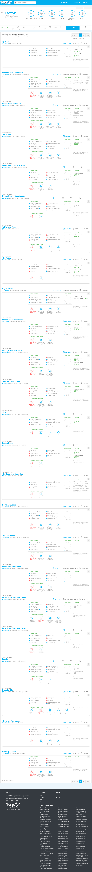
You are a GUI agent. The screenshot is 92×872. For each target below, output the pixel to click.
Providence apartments (81, 811)
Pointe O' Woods (9, 505)
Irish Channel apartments (63, 821)
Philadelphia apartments (63, 867)
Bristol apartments (44, 829)
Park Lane (6, 659)
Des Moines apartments (45, 856)
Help (41, 799)
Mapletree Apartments (11, 103)
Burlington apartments (45, 831)
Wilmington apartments (81, 862)
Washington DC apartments (82, 856)
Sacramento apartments (81, 819)
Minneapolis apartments (63, 848)
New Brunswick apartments (64, 856)
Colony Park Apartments (12, 350)
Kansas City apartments (63, 826)
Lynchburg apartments (63, 838)
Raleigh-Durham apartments (82, 812)
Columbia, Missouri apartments (47, 848)
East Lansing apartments (45, 862)
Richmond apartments (81, 816)
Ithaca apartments (62, 823)
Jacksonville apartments (63, 824)
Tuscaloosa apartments (81, 853)
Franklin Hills (7, 690)
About (41, 795)
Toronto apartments (80, 848)
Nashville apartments (62, 853)
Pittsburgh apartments (81, 807)
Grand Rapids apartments (46, 868)
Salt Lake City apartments (81, 821)
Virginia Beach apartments (82, 855)
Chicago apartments (44, 838)
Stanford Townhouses (11, 381)
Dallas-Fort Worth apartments (47, 853)
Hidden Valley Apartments (12, 319)
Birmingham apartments (45, 819)
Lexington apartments (63, 833)
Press (41, 801)
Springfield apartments (81, 836)
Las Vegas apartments (63, 829)
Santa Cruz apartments (81, 829)
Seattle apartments (80, 831)
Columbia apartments (45, 846)
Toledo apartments (80, 845)
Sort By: (75, 38)
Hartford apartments (62, 812)
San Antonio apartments (81, 823)
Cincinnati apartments (45, 840)
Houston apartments (62, 816)
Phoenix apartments (62, 868)
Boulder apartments (44, 828)
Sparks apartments (80, 834)
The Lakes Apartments (11, 721)
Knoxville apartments (63, 828)
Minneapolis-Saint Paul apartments (66, 850)
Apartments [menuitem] (65, 2)
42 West (5, 42)
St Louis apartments (80, 840)
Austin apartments (44, 814)
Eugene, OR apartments (45, 863)
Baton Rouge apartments (45, 818)
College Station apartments (46, 845)
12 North (5, 412)
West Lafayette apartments (82, 858)
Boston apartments (44, 826)
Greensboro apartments (63, 807)
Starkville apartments (80, 838)
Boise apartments (44, 824)
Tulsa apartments (80, 851)
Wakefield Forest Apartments (14, 165)
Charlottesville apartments (46, 836)
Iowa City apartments (63, 819)
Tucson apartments (80, 850)
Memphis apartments (63, 843)
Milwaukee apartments (63, 846)
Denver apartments (44, 855)
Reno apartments (80, 814)
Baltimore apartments (45, 816)
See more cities (79, 865)
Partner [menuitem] (85, 2)
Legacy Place (7, 443)
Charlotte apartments (45, 834)
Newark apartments (62, 855)
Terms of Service (10, 809)
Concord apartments (45, 851)
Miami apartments (62, 845)
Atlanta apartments (44, 812)
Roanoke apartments (80, 818)
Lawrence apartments (63, 831)
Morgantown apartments (63, 851)
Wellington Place (9, 752)
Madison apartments (62, 840)
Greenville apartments (63, 809)
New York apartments (63, 862)
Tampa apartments (80, 843)
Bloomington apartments (45, 823)
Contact (42, 797)
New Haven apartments (63, 858)
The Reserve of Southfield (12, 474)
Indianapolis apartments (63, 818)
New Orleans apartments (63, 860)
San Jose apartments (80, 828)
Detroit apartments (44, 858)
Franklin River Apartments (12, 73)
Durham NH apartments (45, 860)
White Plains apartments (81, 860)
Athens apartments (44, 811)
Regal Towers (7, 289)
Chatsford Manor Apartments (14, 597)
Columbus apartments (45, 850)
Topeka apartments (80, 846)
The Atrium (6, 258)
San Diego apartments (81, 824)
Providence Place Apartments (14, 628)
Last (88, 35)
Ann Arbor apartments (45, 809)
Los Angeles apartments (63, 834)
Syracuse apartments (80, 841)
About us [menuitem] (77, 2)
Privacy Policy (18, 809)
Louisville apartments (62, 836)
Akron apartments (44, 807)
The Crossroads (8, 536)
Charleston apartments (45, 833)
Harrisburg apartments (63, 811)
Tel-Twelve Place (9, 227)
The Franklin (7, 134)
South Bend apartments (81, 833)
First (73, 35)
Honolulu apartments (62, 814)
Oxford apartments (62, 865)
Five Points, (6, 321)
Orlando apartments (62, 863)
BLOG (55, 795)
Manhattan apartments (63, 841)
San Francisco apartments (82, 826)
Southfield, (6, 43)
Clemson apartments (45, 841)
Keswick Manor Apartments (13, 196)
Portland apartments (80, 809)
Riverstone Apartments (11, 566)
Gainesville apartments (45, 865)
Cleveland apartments (45, 843)
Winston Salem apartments (82, 863)
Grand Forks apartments (45, 867)
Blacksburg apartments (45, 821)
